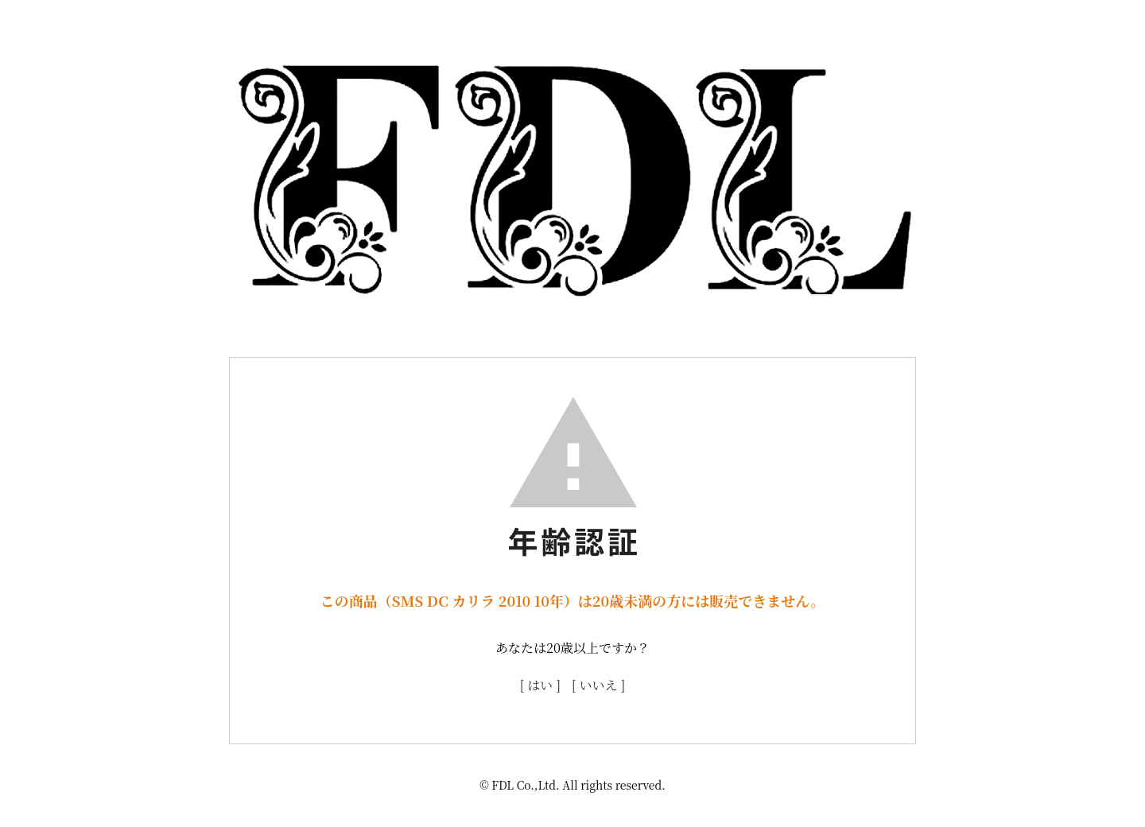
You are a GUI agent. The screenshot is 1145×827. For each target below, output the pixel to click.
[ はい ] (540, 685)
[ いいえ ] (598, 685)
